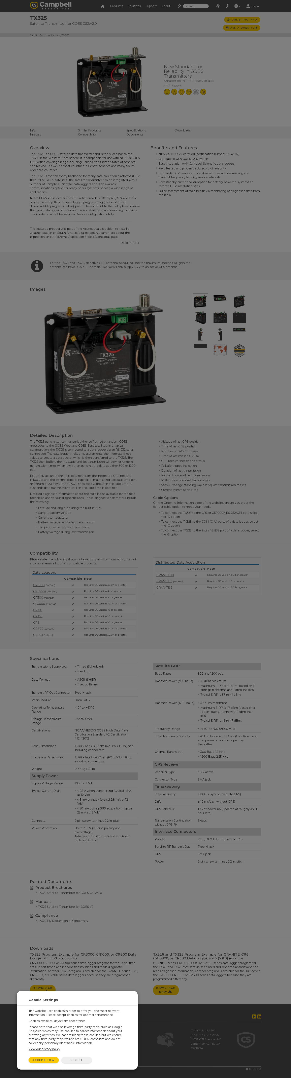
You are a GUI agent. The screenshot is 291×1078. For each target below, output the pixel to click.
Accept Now (44, 1060)
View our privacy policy (44, 1049)
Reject (77, 1060)
